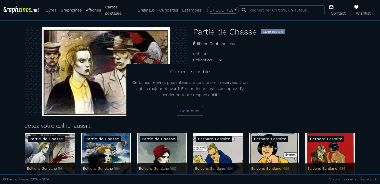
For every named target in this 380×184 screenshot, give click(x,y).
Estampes (191, 10)
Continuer (190, 110)
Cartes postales (113, 10)
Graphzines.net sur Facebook (353, 179)
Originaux (146, 10)
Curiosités (168, 10)
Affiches (93, 10)
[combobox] (281, 10)
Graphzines (71, 10)
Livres (50, 10)
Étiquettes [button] (221, 10)
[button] (339, 10)
